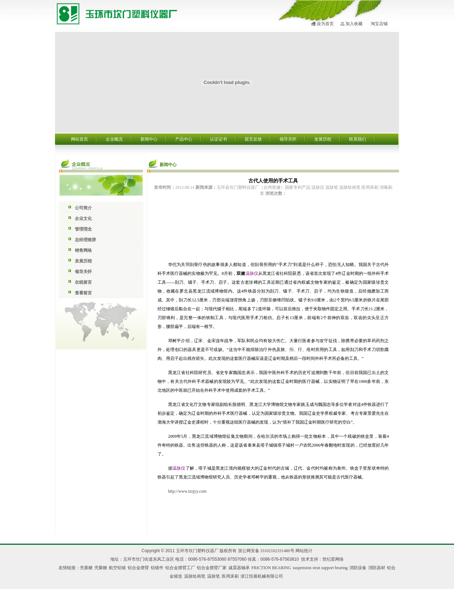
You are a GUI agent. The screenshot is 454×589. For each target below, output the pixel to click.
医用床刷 (230, 576)
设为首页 (325, 23)
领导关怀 (288, 139)
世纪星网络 (333, 559)
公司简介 (83, 207)
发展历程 (322, 139)
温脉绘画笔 (194, 576)
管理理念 (83, 229)
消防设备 (357, 567)
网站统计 (303, 550)
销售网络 (83, 250)
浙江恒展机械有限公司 (261, 576)
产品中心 (183, 139)
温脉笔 (213, 576)
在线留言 (83, 282)
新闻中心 (148, 139)
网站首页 (79, 139)
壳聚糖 (100, 567)
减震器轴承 (239, 567)
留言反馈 (253, 139)
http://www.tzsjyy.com (187, 491)
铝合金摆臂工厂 (180, 567)
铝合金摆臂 (138, 567)
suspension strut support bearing (320, 567)
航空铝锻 (117, 567)
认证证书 (218, 139)
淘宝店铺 (379, 23)
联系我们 (357, 139)
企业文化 (83, 218)
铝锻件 (157, 567)
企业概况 (114, 139)
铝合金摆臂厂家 (212, 567)
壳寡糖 (86, 567)
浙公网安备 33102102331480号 (266, 550)
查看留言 (83, 292)
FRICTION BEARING (271, 567)
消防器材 (376, 567)
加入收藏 (353, 23)
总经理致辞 (85, 239)
